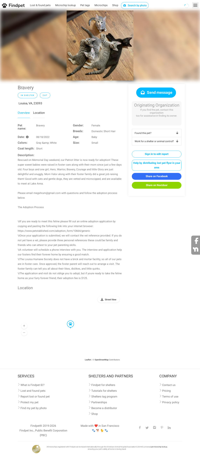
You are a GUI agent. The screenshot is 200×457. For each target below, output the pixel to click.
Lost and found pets (33, 390)
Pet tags (85, 5)
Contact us (168, 385)
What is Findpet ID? (33, 385)
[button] (68, 321)
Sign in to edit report (156, 154)
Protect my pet (29, 402)
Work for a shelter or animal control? (157, 141)
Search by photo (135, 5)
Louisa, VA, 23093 (30, 103)
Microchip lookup (65, 5)
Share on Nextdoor (156, 185)
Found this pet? (157, 133)
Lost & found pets (40, 5)
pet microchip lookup (159, 447)
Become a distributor (104, 408)
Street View (110, 299)
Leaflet (88, 360)
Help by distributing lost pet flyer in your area (156, 165)
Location (39, 112)
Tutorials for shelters (104, 390)
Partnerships (99, 402)
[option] (100, 46)
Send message (156, 92)
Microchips (101, 5)
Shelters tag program (104, 396)
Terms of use (170, 396)
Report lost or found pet (35, 396)
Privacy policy (170, 402)
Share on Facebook (157, 176)
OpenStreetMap (102, 360)
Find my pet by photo (34, 408)
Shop (115, 5)
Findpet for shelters (103, 385)
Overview (24, 112)
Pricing (166, 390)
